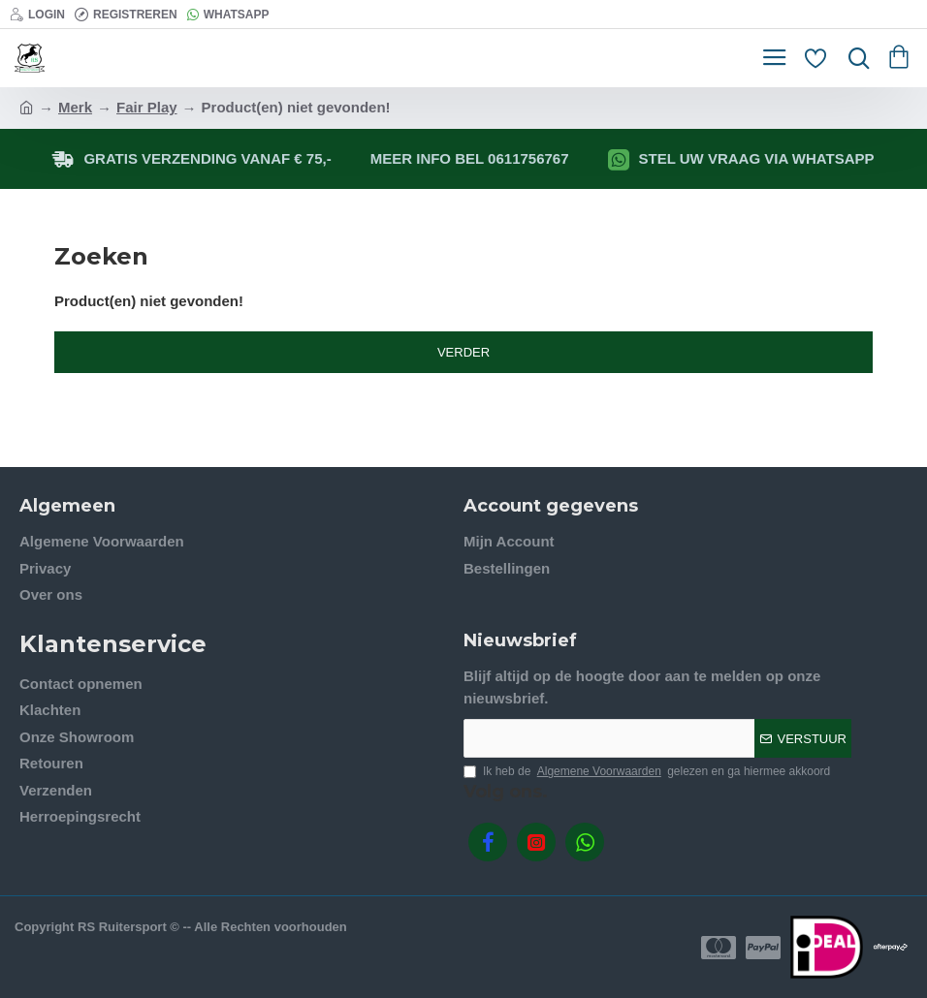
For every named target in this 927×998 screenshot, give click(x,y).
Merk (75, 107)
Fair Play (146, 107)
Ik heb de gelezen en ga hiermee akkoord (647, 771)
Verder (463, 352)
